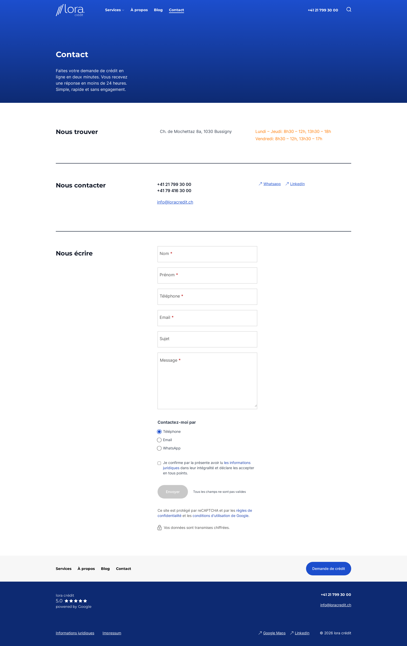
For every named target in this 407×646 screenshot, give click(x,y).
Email (167, 317)
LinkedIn (297, 183)
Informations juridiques (75, 633)
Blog (105, 568)
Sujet (164, 338)
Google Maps (274, 633)
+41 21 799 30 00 (323, 10)
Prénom (169, 274)
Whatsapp (272, 183)
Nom (166, 253)
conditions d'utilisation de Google (220, 515)
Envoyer (173, 491)
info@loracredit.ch (175, 202)
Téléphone (171, 296)
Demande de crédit (328, 568)
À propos (86, 568)
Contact (123, 568)
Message (170, 360)
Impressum (112, 633)
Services (63, 568)
